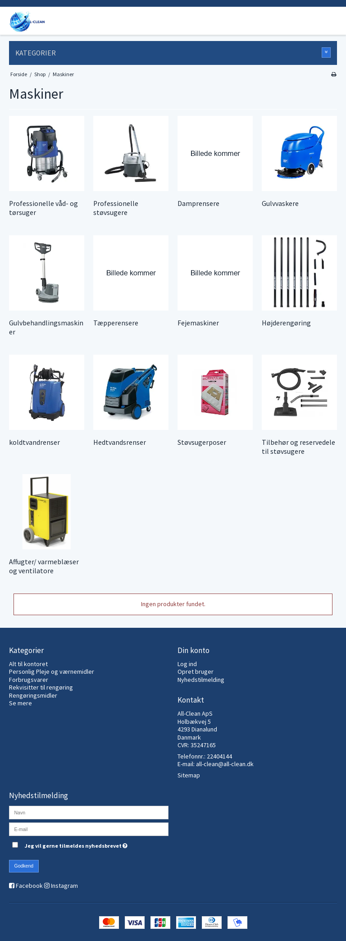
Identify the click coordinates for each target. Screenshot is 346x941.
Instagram (64, 886)
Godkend (24, 865)
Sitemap (189, 775)
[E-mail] (88, 828)
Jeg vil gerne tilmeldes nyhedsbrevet (96, 844)
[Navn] (88, 812)
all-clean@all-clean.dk (225, 764)
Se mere (20, 703)
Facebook (29, 886)
